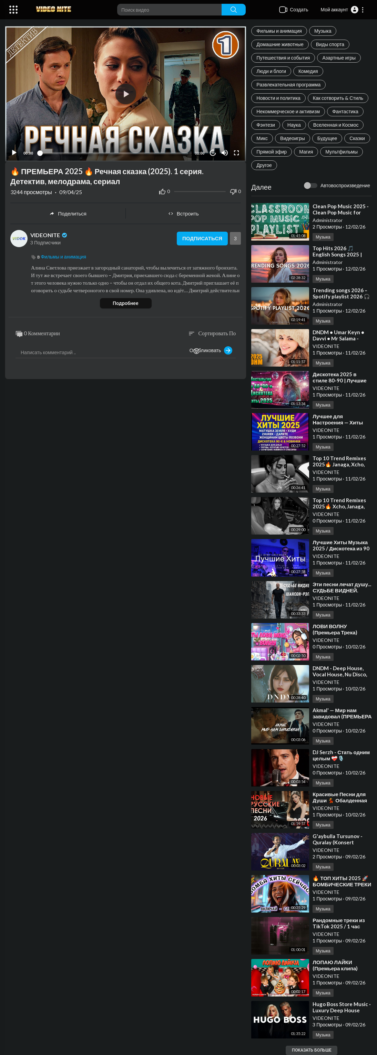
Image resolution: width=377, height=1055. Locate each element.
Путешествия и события (283, 58)
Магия (306, 152)
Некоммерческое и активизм (288, 111)
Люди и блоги (271, 71)
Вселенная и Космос (336, 125)
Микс (262, 138)
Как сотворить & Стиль (338, 98)
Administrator (328, 220)
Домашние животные (279, 44)
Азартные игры (339, 58)
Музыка (323, 31)
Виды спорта (330, 44)
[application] (125, 93)
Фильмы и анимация (279, 31)
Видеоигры (292, 138)
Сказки (357, 138)
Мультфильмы (341, 152)
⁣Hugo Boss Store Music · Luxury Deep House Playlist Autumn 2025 (342, 1010)
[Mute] (224, 152)
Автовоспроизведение (345, 185)
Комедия (308, 71)
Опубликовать (211, 350)
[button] (342, 10)
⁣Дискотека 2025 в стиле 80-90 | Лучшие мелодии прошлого (339, 380)
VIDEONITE (326, 346)
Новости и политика (278, 98)
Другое (264, 165)
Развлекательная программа (288, 84)
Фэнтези (265, 125)
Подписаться (202, 238)
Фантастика (345, 111)
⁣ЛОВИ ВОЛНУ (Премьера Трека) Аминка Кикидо (335, 632)
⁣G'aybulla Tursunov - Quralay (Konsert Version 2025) (338, 842)
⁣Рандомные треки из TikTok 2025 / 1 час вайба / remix (339, 926)
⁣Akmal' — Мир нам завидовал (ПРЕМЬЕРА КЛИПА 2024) (342, 716)
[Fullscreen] (236, 152)
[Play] (14, 152)
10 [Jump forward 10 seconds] (213, 153)
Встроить (183, 213)
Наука (294, 125)
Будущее (327, 138)
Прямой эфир (271, 152)
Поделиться (67, 213)
